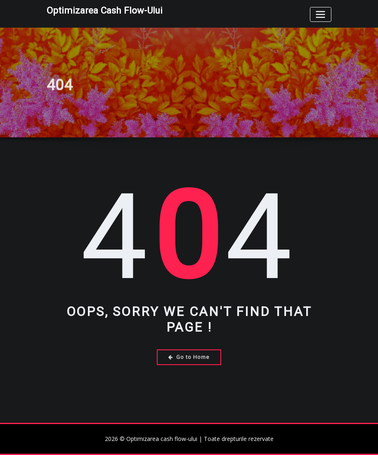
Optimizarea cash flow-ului (105, 10)
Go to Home (189, 357)
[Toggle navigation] (320, 14)
